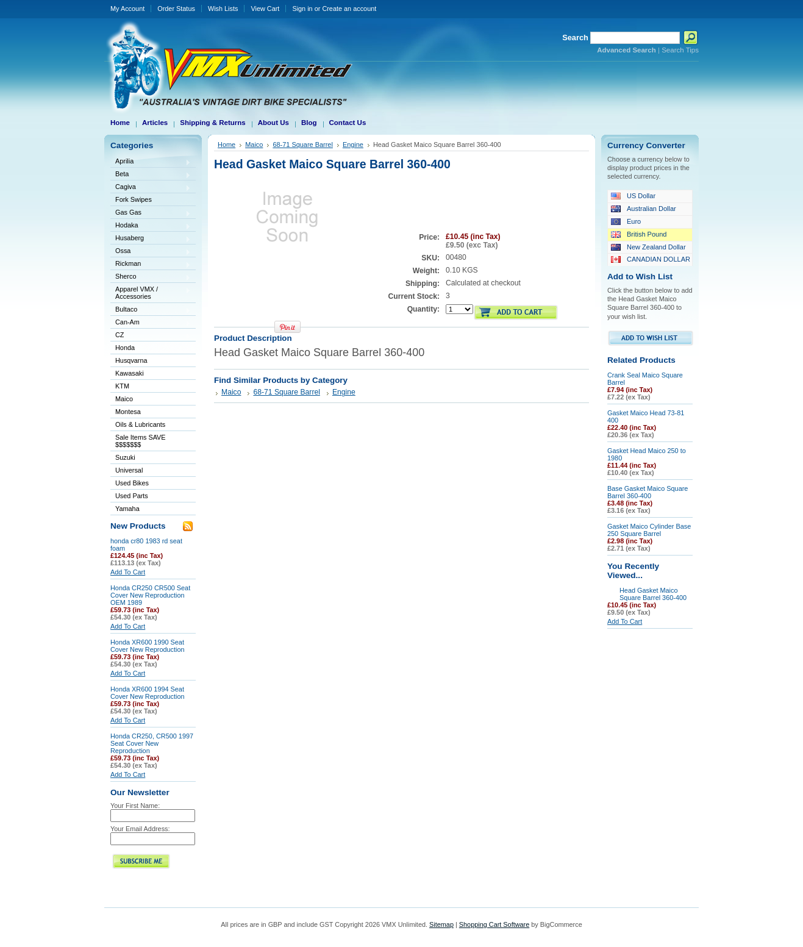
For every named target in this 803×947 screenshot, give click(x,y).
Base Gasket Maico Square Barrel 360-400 (647, 492)
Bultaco (150, 310)
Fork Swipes (133, 199)
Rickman (150, 264)
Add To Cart (127, 572)
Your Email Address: (140, 828)
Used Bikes (132, 483)
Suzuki (150, 458)
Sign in (302, 8)
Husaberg (150, 238)
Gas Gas (150, 213)
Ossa (150, 251)
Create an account (349, 8)
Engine (353, 144)
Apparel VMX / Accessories (150, 292)
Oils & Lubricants (140, 424)
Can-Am (150, 322)
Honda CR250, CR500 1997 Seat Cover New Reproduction (151, 743)
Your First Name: (135, 805)
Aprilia (150, 161)
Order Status (176, 8)
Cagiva (150, 187)
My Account (127, 8)
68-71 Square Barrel (303, 144)
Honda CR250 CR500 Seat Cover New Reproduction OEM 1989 (150, 595)
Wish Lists (223, 8)
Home (226, 144)
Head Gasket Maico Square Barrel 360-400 (653, 594)
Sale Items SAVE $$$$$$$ (140, 441)
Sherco (150, 277)
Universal (150, 471)
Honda (150, 348)
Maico (150, 399)
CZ (150, 335)
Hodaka (150, 225)
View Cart (265, 8)
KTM (150, 386)
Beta (150, 174)
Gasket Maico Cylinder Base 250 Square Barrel (649, 530)
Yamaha (150, 509)
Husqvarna (150, 361)
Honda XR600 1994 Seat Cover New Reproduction (147, 692)
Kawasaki (150, 374)
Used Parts (131, 495)
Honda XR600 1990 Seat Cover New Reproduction (147, 645)
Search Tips (680, 50)
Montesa (150, 412)
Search (575, 37)
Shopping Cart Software (494, 924)
